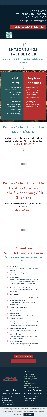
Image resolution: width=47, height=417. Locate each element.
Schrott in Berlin (28, 380)
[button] (9, 35)
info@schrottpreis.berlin (14, 97)
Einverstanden (29, 414)
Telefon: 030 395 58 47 (15, 94)
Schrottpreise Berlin (29, 376)
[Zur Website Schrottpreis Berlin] (10, 379)
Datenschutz (27, 385)
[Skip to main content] (2, 2)
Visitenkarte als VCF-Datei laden (28, 27)
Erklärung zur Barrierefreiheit (31, 387)
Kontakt (26, 381)
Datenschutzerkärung (18, 414)
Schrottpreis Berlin (29, 374)
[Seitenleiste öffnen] (44, 2)
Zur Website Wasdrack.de (23, 356)
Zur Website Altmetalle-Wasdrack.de (23, 361)
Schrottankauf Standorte (30, 378)
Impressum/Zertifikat (29, 383)
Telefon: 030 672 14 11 (32, 94)
